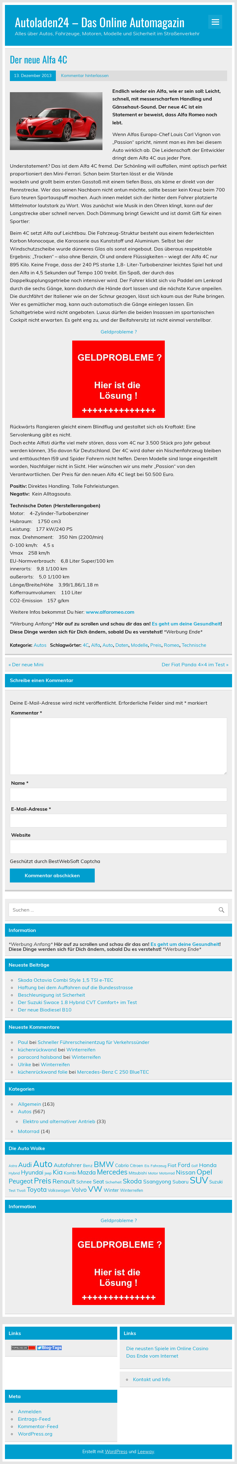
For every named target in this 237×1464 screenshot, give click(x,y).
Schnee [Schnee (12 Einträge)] (84, 1182)
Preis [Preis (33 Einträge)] (42, 1180)
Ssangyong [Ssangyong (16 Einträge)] (157, 1181)
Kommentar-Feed (38, 1426)
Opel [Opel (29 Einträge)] (204, 1171)
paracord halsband (40, 1057)
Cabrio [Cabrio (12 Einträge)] (122, 1165)
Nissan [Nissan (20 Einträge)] (185, 1172)
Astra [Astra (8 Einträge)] (13, 1166)
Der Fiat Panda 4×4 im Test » (195, 664)
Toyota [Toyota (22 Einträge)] (37, 1189)
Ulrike (24, 1064)
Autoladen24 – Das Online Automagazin (100, 22)
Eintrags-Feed (34, 1419)
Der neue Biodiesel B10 (45, 1010)
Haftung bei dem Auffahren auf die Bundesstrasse (75, 987)
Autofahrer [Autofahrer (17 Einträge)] (68, 1165)
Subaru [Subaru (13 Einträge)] (181, 1181)
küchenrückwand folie (43, 1072)
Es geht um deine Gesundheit (186, 623)
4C (86, 645)
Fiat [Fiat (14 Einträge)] (172, 1165)
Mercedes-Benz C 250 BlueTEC (113, 1072)
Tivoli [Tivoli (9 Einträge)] (21, 1190)
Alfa (95, 645)
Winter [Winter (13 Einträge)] (111, 1190)
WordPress (116, 1451)
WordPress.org (35, 1434)
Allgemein (29, 1104)
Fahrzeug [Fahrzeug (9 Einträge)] (158, 1165)
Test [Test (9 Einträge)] (12, 1190)
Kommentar (26, 712)
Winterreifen (80, 1049)
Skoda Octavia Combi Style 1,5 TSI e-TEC (65, 980)
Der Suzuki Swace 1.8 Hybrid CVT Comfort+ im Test (77, 1002)
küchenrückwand (37, 1049)
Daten (121, 645)
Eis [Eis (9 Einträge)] (146, 1165)
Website (21, 834)
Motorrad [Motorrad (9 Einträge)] (167, 1173)
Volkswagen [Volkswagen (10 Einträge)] (59, 1190)
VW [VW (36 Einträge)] (95, 1189)
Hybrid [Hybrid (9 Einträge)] (14, 1173)
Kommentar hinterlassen (85, 75)
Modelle (139, 645)
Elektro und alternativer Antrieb (59, 1121)
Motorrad (29, 1131)
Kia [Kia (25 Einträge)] (58, 1172)
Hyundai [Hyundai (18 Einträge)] (32, 1172)
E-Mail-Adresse (31, 808)
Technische (194, 645)
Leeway (146, 1451)
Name (19, 782)
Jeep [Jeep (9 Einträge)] (48, 1173)
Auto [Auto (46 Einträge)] (42, 1163)
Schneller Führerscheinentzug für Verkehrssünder (93, 1042)
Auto (107, 645)
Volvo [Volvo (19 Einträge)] (79, 1189)
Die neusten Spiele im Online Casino (167, 1348)
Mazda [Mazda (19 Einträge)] (86, 1172)
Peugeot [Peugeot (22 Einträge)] (21, 1181)
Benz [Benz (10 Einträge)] (88, 1165)
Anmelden (29, 1411)
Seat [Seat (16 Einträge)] (98, 1181)
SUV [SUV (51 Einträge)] (199, 1180)
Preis (155, 645)
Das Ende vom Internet (152, 1356)
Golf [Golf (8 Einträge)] (194, 1166)
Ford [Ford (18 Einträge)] (184, 1165)
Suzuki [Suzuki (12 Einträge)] (215, 1182)
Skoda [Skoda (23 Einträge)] (132, 1181)
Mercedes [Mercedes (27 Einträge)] (112, 1171)
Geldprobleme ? (119, 331)
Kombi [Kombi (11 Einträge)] (70, 1172)
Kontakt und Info (151, 1379)
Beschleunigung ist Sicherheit (51, 995)
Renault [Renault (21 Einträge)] (63, 1181)
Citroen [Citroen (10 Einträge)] (136, 1165)
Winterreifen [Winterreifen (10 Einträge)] (131, 1190)
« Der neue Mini (26, 664)
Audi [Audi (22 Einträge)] (25, 1165)
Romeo (171, 645)
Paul (23, 1042)
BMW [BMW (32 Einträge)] (104, 1164)
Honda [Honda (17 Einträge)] (208, 1165)
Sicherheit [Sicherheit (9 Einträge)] (113, 1182)
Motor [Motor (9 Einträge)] (153, 1173)
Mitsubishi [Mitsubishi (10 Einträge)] (138, 1172)
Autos (40, 645)
